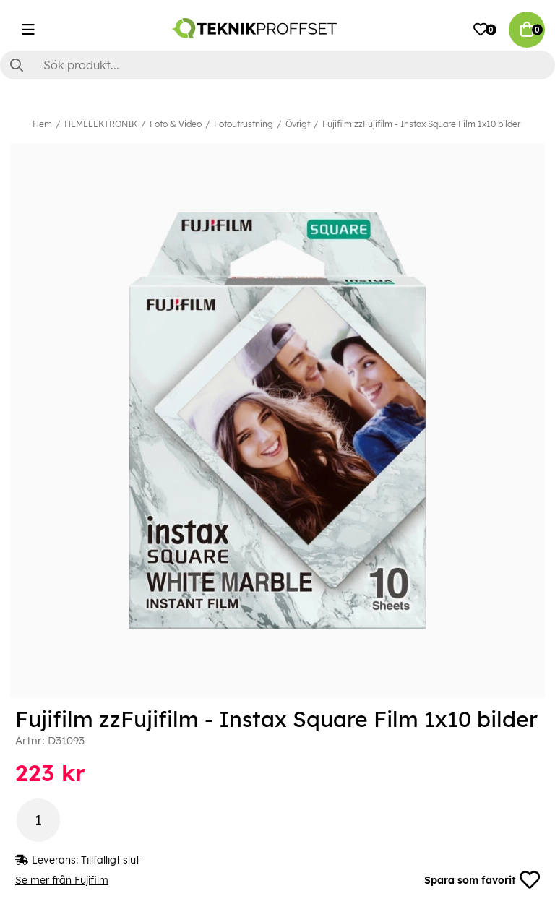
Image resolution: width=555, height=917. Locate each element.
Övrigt (297, 124)
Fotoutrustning (243, 124)
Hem (42, 124)
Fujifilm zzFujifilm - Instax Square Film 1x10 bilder (421, 124)
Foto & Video (176, 124)
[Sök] (277, 65)
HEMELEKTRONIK (100, 124)
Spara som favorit (482, 880)
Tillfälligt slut (110, 859)
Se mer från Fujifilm (61, 880)
